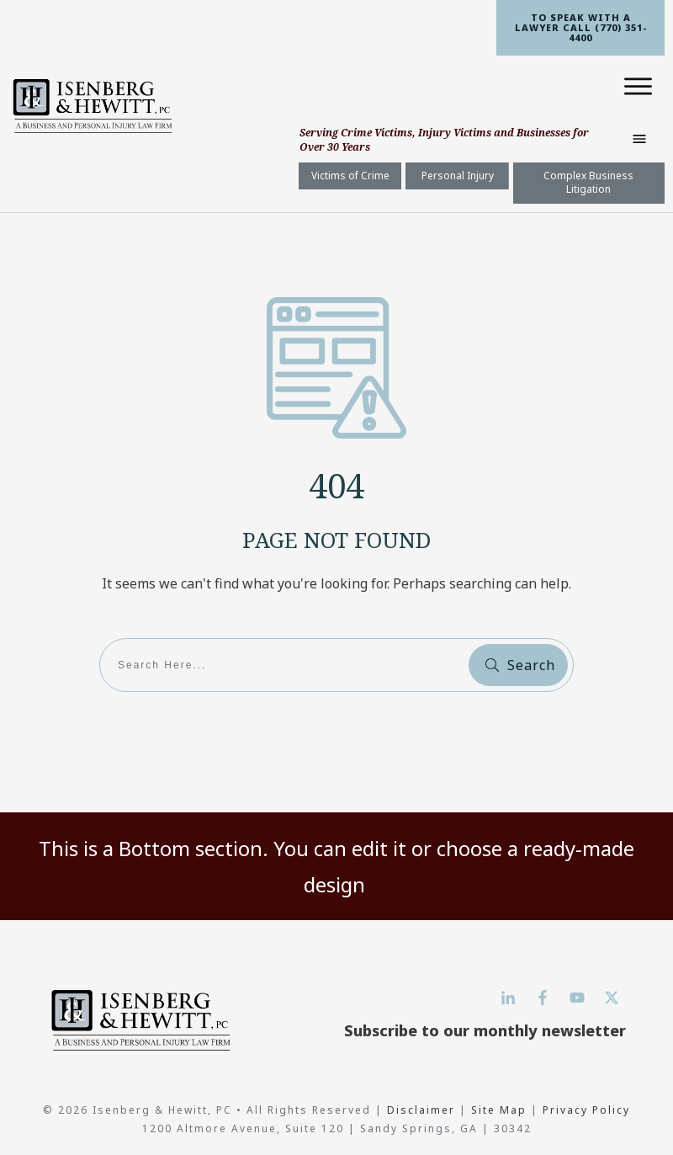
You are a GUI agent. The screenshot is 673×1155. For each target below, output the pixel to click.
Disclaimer (423, 1110)
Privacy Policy (586, 1110)
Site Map (499, 1110)
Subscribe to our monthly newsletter (485, 1030)
